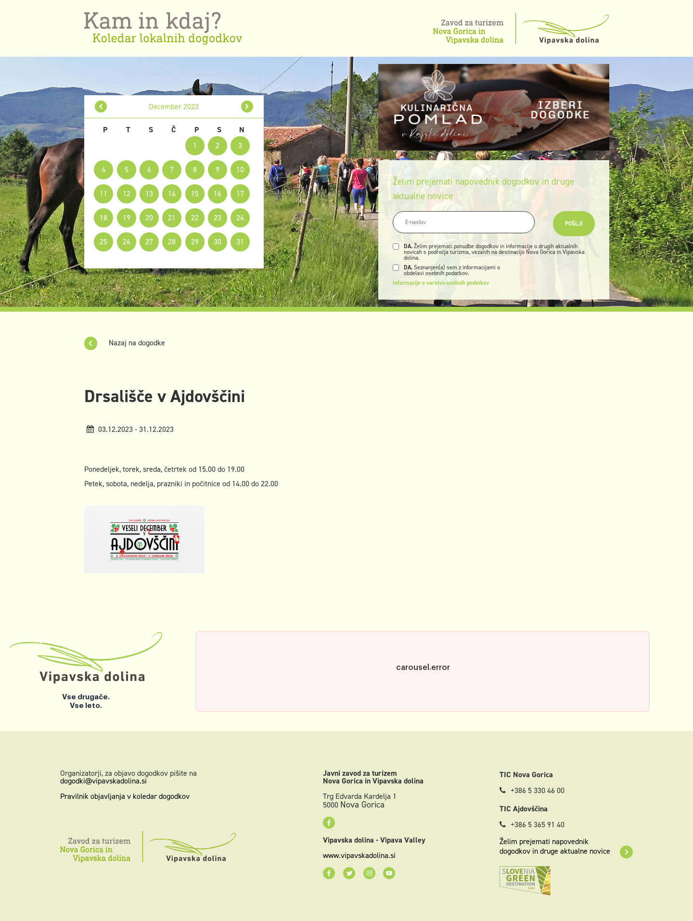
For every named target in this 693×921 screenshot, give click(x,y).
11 (103, 194)
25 (103, 242)
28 (172, 242)
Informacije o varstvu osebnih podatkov (441, 283)
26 (126, 242)
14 (172, 194)
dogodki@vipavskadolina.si (103, 781)
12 (126, 194)
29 (195, 242)
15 (195, 194)
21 (172, 218)
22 (195, 218)
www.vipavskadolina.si (359, 855)
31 (240, 242)
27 (149, 242)
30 (217, 242)
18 (103, 218)
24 (240, 218)
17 (240, 194)
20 (149, 218)
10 (240, 169)
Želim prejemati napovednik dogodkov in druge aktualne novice (566, 846)
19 (126, 218)
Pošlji (574, 223)
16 (217, 194)
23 (217, 218)
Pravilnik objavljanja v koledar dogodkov (125, 796)
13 (149, 194)
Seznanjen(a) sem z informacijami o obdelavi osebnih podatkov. (452, 270)
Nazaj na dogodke (124, 343)
